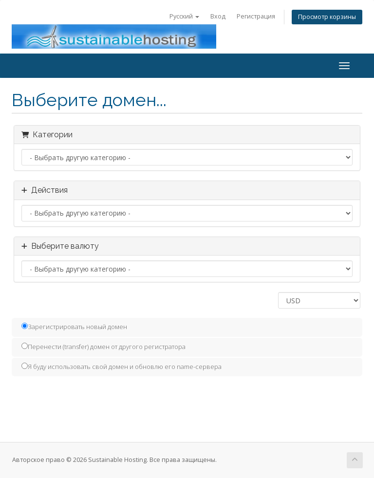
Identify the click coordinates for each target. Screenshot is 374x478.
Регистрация (256, 16)
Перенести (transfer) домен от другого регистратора (103, 346)
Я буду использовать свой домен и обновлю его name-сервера (121, 366)
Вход (217, 16)
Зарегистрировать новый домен (74, 326)
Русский (184, 16)
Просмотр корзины (327, 17)
